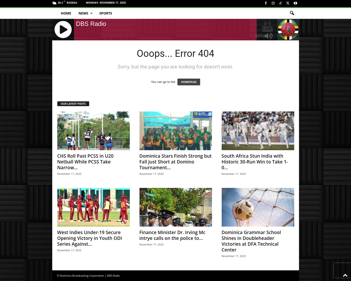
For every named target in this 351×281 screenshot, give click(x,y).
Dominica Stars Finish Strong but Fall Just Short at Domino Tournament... (175, 162)
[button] (291, 13)
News (85, 13)
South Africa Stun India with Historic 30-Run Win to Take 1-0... (255, 162)
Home (66, 13)
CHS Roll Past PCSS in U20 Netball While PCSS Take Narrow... (85, 162)
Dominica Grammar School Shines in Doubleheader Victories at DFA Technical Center (251, 241)
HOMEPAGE (188, 82)
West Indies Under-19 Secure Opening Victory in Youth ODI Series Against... (89, 238)
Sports (105, 13)
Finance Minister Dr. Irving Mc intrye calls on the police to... (172, 235)
